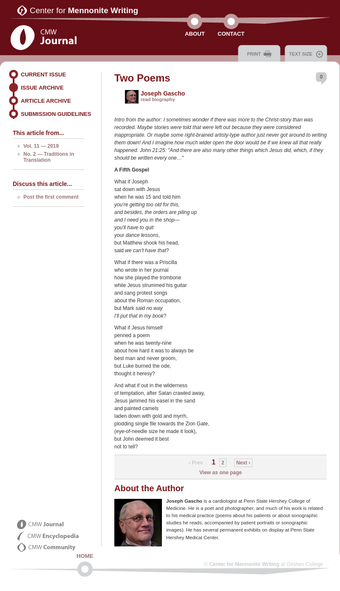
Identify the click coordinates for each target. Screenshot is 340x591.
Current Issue (43, 74)
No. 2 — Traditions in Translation (48, 157)
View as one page (220, 473)
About (195, 34)
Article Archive (46, 101)
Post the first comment (51, 197)
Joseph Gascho (163, 93)
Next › (243, 463)
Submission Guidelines (56, 114)
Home (85, 556)
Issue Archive (42, 87)
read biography (158, 99)
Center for (84, 10)
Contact (231, 34)
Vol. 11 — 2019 (41, 146)
